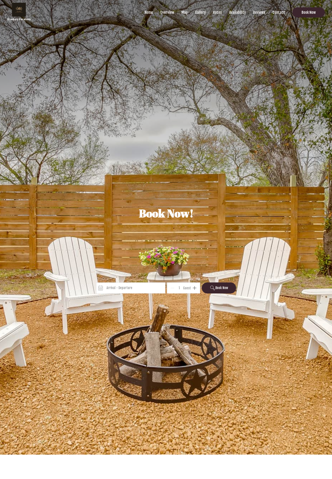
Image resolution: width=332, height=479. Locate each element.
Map (184, 12)
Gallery (200, 12)
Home (149, 12)
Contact (279, 12)
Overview (167, 12)
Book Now (309, 12)
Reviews (259, 12)
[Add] (194, 288)
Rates (217, 12)
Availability (237, 12)
